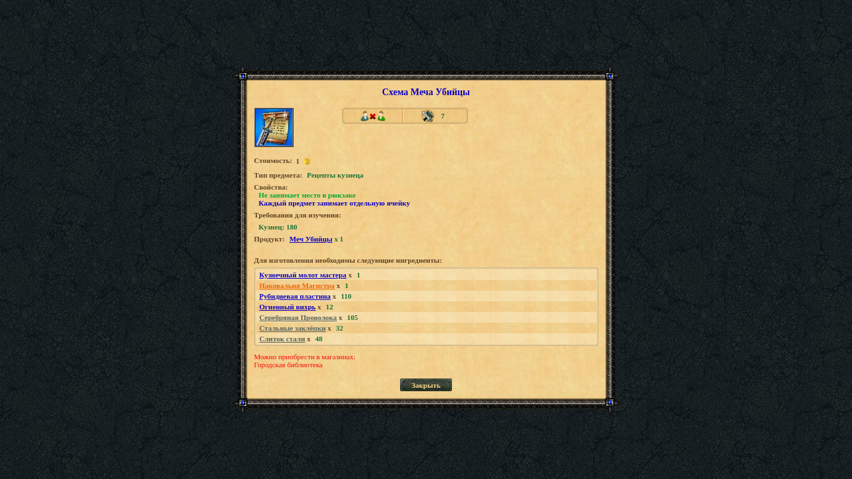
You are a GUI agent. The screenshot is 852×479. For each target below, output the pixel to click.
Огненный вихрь (288, 307)
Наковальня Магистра (297, 285)
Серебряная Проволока (298, 317)
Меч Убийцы (311, 239)
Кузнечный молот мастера (303, 275)
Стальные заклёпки (293, 328)
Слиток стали (283, 339)
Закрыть (426, 385)
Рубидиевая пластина (295, 296)
